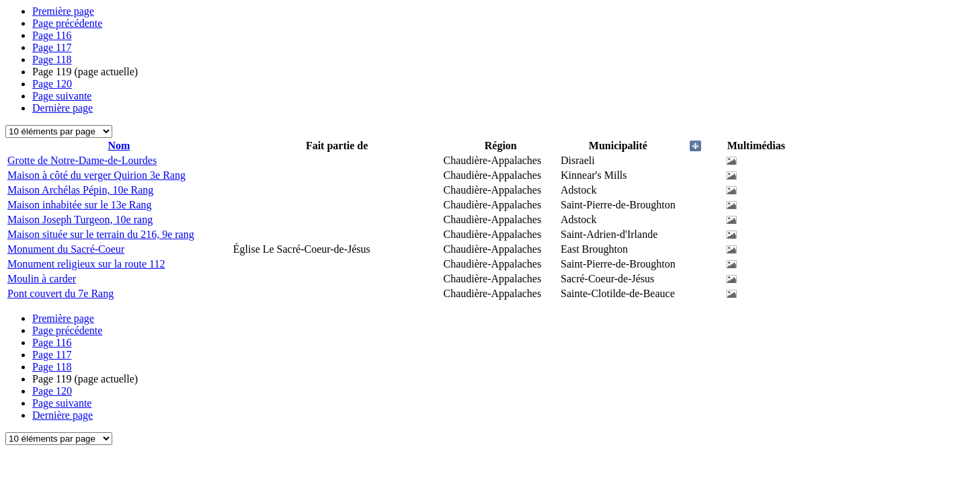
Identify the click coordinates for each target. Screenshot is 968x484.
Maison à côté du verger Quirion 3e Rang (96, 175)
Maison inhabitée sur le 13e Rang (79, 204)
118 (52, 59)
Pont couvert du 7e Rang (60, 293)
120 (52, 83)
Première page (63, 11)
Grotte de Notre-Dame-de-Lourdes (82, 160)
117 (52, 47)
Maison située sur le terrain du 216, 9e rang (100, 234)
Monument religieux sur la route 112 (86, 264)
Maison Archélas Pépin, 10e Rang (80, 190)
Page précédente (67, 23)
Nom (119, 145)
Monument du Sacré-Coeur (65, 249)
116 (52, 35)
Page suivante (61, 96)
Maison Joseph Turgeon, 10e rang (80, 219)
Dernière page (62, 108)
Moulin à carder (41, 278)
